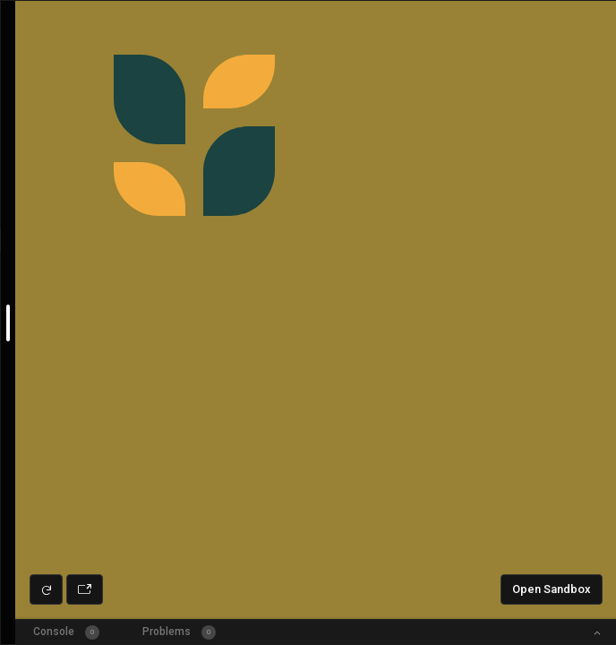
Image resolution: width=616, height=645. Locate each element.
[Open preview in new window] (84, 589)
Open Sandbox (551, 589)
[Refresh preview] (46, 589)
